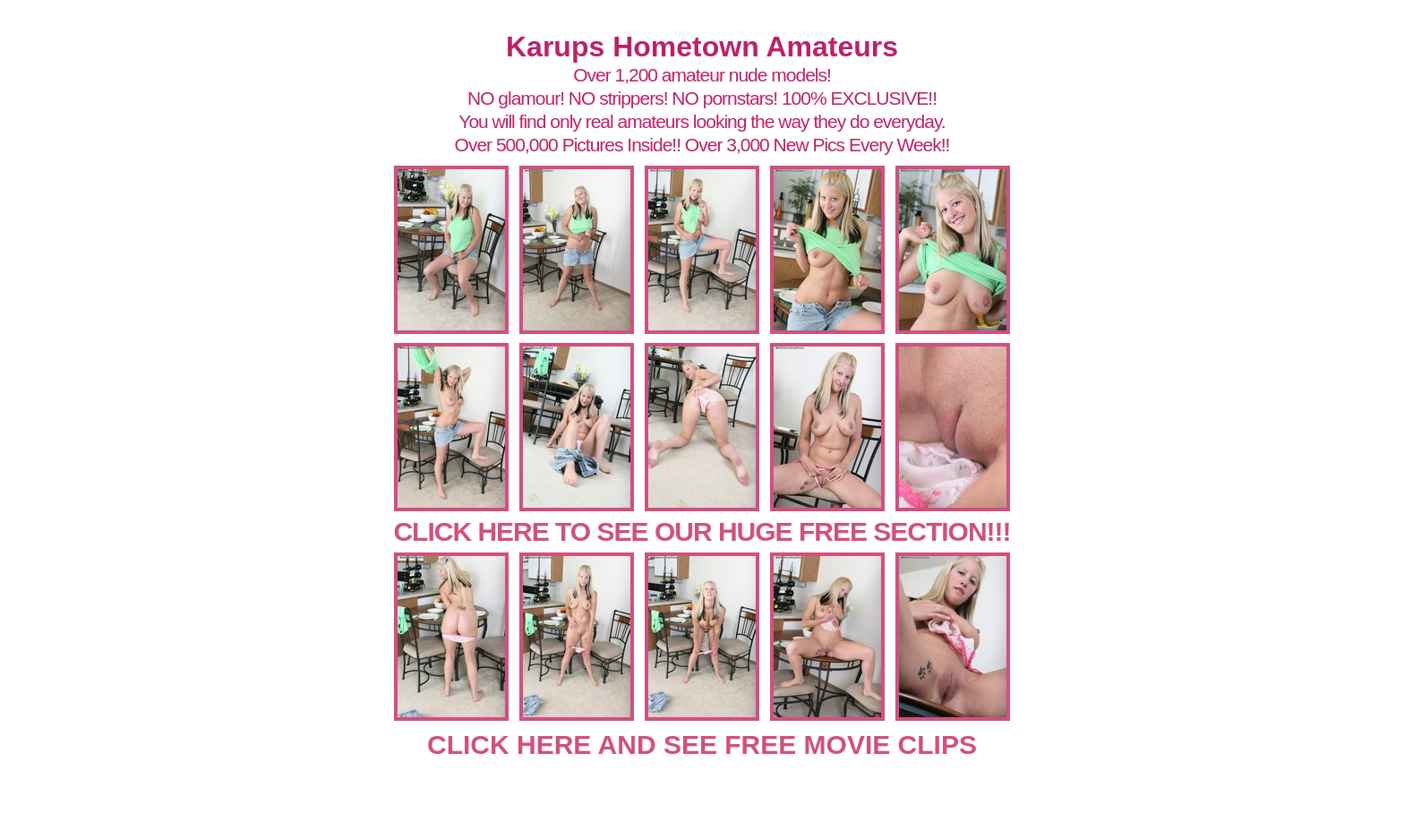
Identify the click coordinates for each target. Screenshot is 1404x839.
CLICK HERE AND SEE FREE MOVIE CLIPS (702, 744)
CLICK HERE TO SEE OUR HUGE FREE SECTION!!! (701, 531)
